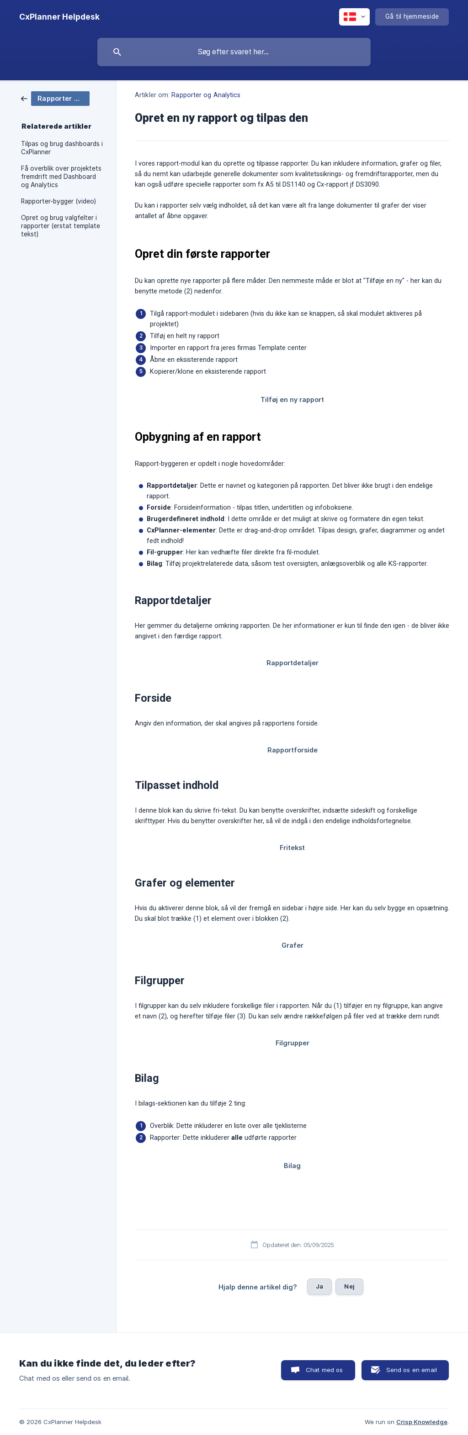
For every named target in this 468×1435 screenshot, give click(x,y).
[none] (59, 17)
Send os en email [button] (411, 1369)
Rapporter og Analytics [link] (205, 95)
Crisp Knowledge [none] (421, 1421)
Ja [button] (319, 1286)
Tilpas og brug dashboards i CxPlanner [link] (62, 148)
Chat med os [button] (324, 1369)
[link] (55, 98)
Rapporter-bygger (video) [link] (58, 201)
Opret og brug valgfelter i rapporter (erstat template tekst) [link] (60, 226)
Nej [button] (349, 1286)
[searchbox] (234, 52)
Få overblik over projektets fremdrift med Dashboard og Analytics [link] (61, 176)
